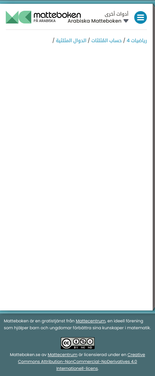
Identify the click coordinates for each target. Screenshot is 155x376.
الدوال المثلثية (71, 41)
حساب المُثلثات (106, 41)
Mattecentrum (90, 321)
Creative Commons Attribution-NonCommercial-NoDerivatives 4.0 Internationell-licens (81, 361)
